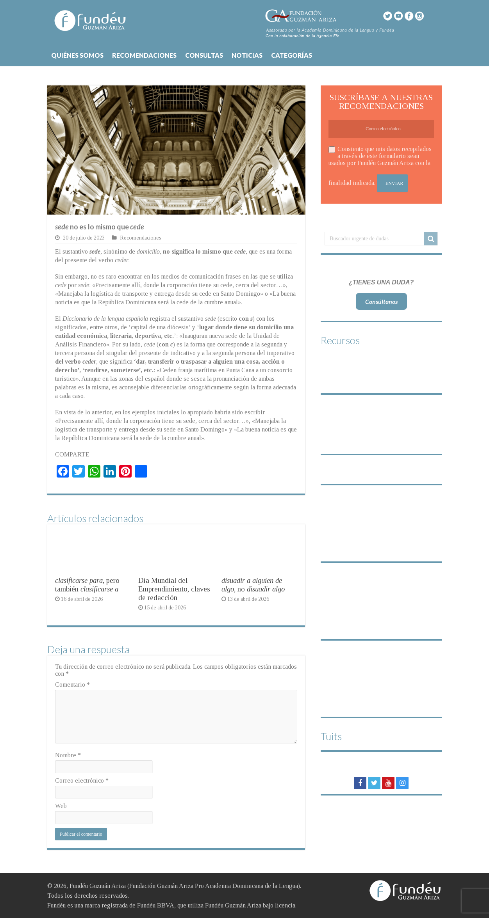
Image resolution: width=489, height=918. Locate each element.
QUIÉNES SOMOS (77, 55)
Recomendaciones (140, 238)
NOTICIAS (247, 55)
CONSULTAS (204, 55)
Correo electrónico (82, 780)
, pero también (87, 584)
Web (61, 806)
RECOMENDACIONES (144, 55)
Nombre (68, 755)
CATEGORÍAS (291, 55)
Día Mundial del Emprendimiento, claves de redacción (174, 589)
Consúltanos (381, 301)
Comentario (72, 684)
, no (253, 584)
